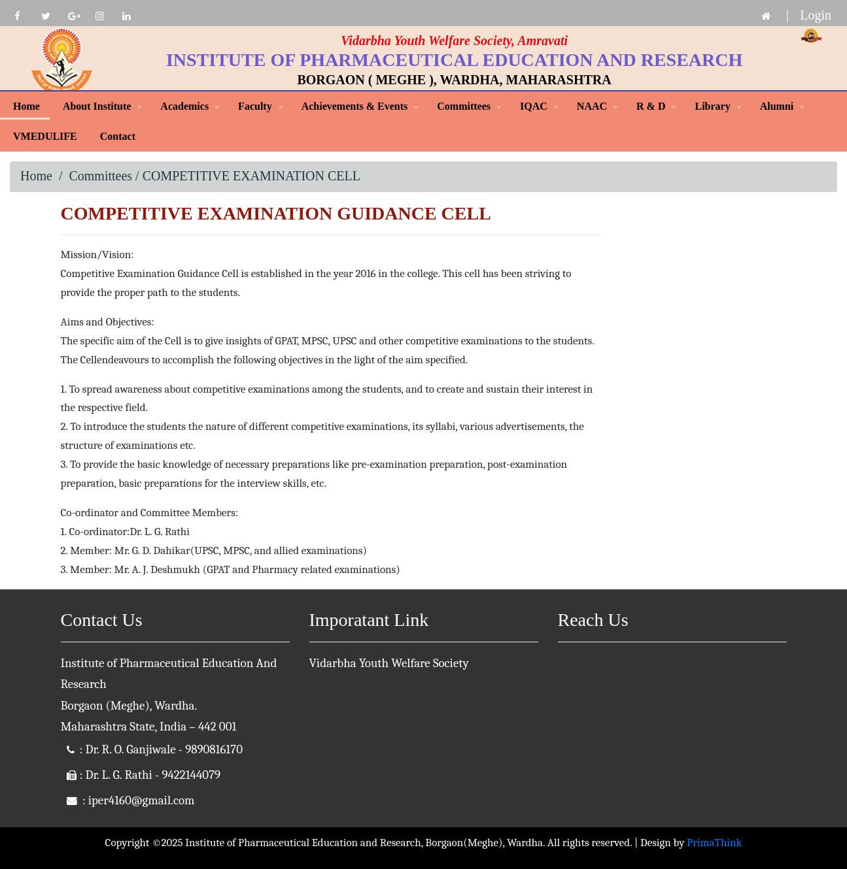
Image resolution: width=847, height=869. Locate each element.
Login (815, 15)
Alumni (777, 106)
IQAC (533, 106)
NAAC (592, 106)
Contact (117, 136)
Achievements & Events (355, 106)
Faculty (255, 106)
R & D (650, 106)
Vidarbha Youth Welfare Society (389, 663)
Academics (184, 106)
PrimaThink (714, 842)
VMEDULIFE (45, 136)
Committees (464, 106)
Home (26, 106)
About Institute (97, 106)
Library (712, 106)
